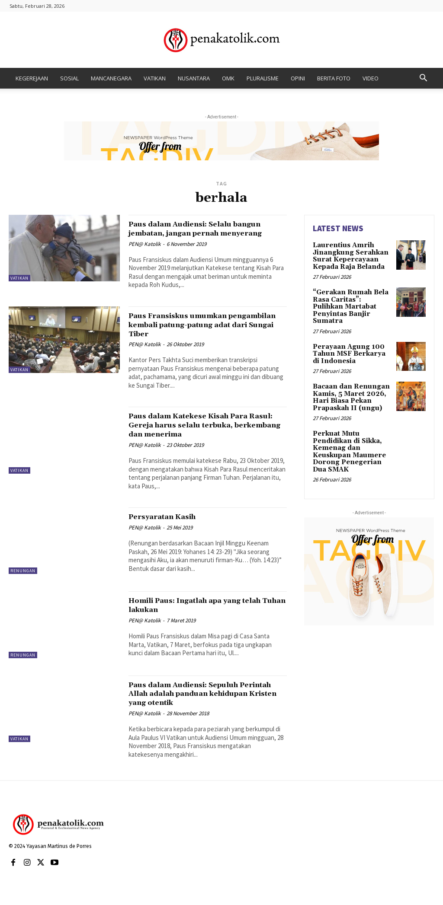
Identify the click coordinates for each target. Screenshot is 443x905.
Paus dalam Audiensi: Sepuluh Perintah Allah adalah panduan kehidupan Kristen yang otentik (198, 702)
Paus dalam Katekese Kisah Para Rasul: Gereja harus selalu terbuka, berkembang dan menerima (206, 434)
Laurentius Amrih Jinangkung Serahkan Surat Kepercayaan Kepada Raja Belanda (348, 255)
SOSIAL (69, 78)
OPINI (298, 78)
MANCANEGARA (111, 78)
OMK (228, 78)
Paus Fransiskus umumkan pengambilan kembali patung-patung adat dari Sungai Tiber (193, 333)
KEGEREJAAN (32, 78)
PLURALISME (263, 78)
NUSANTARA (194, 78)
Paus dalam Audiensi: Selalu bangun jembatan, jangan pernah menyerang (200, 233)
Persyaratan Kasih (169, 525)
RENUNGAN (22, 580)
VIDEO (371, 78)
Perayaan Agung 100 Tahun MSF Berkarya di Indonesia (351, 342)
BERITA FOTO (333, 78)
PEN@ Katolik (144, 253)
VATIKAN (155, 78)
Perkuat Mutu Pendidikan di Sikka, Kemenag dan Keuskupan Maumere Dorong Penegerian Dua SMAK (352, 435)
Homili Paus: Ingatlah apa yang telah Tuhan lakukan (197, 614)
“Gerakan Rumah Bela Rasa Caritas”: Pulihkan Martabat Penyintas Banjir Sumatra (351, 300)
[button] (423, 79)
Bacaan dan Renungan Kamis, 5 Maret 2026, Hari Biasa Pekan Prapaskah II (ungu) (348, 384)
